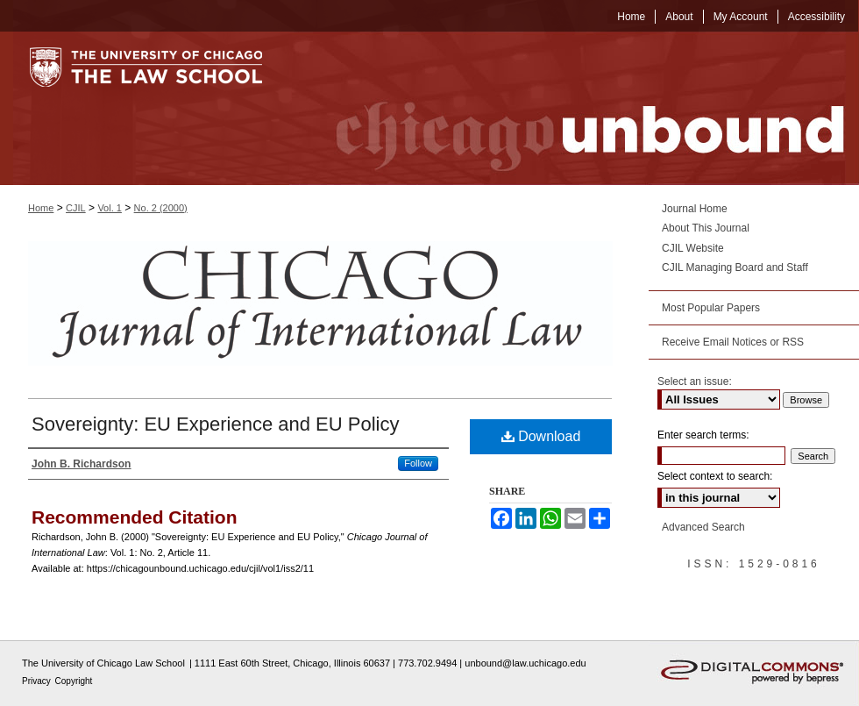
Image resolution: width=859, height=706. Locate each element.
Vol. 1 (109, 208)
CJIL (76, 208)
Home (40, 208)
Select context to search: (714, 476)
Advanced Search (703, 527)
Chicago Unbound (574, 108)
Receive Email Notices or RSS (733, 342)
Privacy (37, 681)
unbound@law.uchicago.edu (525, 663)
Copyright (74, 681)
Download (541, 436)
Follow (418, 463)
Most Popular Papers (711, 308)
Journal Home (695, 209)
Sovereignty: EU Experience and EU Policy (215, 424)
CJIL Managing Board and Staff (735, 267)
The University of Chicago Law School (103, 663)
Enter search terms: (703, 435)
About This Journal (705, 228)
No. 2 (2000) (161, 208)
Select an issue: (694, 381)
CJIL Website (693, 248)
